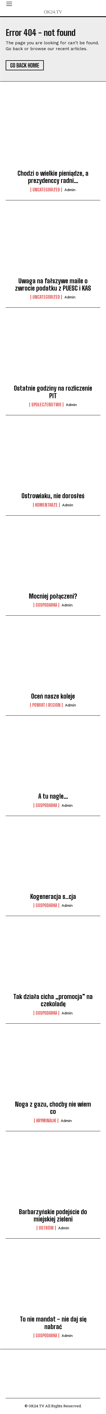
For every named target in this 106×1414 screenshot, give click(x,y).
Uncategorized (46, 189)
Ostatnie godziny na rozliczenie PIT (53, 391)
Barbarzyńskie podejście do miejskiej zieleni (53, 1215)
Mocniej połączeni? (53, 596)
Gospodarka (46, 605)
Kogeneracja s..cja (53, 896)
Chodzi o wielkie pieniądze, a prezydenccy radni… (53, 177)
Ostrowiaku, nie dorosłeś (53, 496)
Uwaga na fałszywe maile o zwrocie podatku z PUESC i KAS (53, 284)
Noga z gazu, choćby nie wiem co (53, 1107)
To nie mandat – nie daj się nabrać (53, 1322)
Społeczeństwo (46, 404)
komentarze (46, 505)
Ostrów (46, 1228)
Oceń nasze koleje (53, 696)
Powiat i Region (46, 705)
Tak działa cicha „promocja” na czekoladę (53, 1000)
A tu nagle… (53, 796)
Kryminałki (46, 1120)
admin (69, 190)
